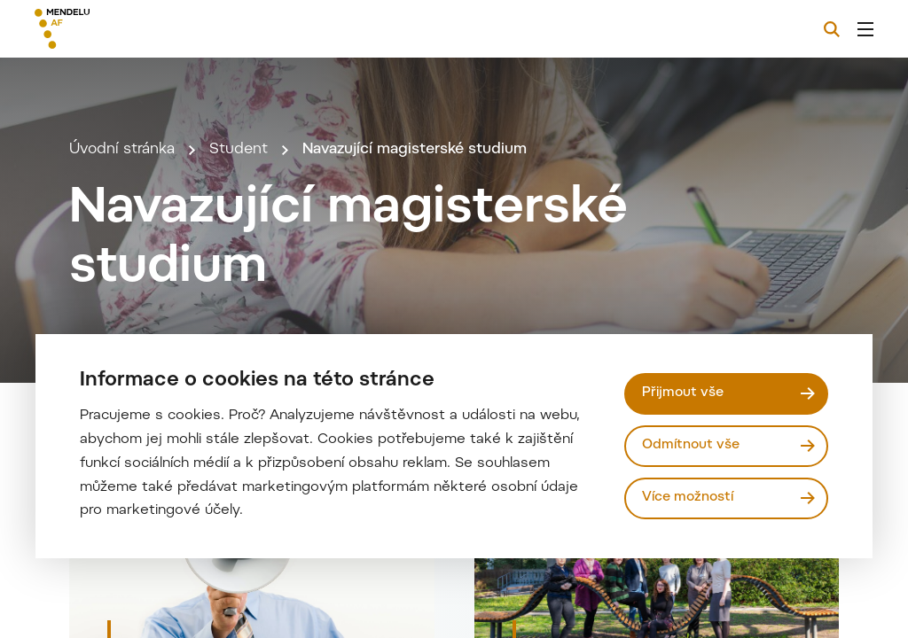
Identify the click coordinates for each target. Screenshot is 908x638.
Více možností (687, 497)
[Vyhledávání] (832, 29)
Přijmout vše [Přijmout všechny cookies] (683, 393)
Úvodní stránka (122, 150)
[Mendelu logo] (131, 29)
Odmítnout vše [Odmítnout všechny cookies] (691, 445)
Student (238, 150)
